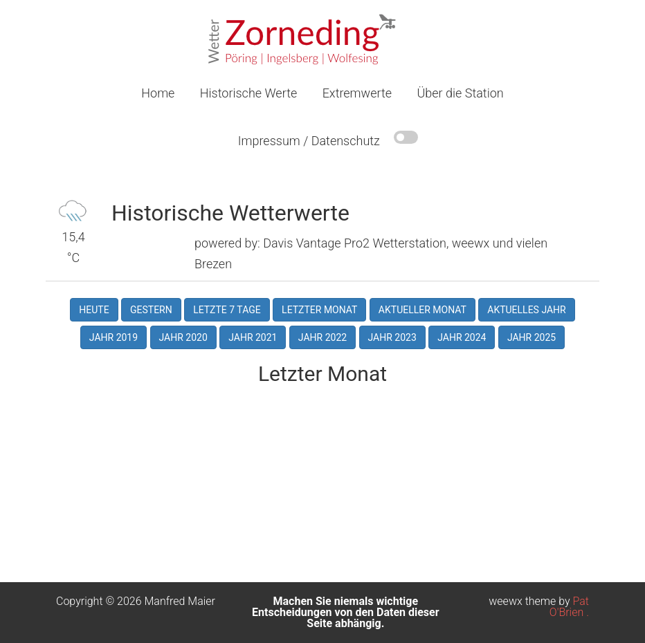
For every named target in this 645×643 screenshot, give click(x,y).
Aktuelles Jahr (526, 309)
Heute (94, 309)
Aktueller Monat (422, 309)
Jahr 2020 (183, 337)
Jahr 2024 (461, 337)
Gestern (151, 309)
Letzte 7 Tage (227, 309)
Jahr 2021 (252, 337)
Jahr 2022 (322, 337)
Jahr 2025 (531, 337)
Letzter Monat (319, 309)
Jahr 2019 (113, 337)
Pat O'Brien (569, 607)
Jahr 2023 (392, 337)
